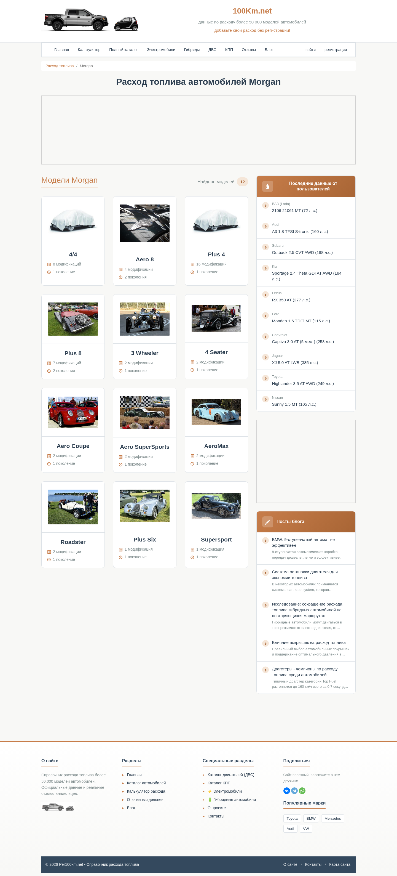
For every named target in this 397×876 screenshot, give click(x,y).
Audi (291, 831)
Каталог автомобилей (146, 785)
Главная (61, 49)
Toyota (292, 821)
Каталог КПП (219, 785)
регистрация (335, 49)
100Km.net (252, 11)
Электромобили (161, 49)
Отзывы (249, 49)
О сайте (290, 868)
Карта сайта (339, 868)
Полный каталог (123, 49)
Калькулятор (89, 49)
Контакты (216, 818)
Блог (269, 49)
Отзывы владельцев (145, 802)
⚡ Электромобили (225, 794)
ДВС (212, 49)
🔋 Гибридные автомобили (232, 802)
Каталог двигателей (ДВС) (231, 777)
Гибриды (192, 49)
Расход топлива (59, 66)
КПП (229, 49)
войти (310, 49)
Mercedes (334, 821)
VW (307, 831)
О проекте (217, 810)
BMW (312, 821)
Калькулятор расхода (146, 794)
